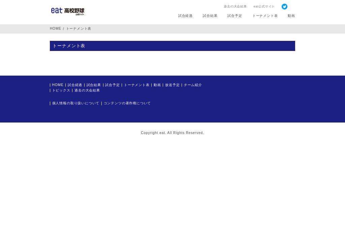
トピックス (61, 90)
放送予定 (172, 85)
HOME (55, 28)
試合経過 (185, 16)
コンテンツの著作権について (127, 103)
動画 (291, 16)
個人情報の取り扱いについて (76, 103)
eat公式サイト (264, 6)
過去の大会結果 (235, 6)
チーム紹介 (193, 85)
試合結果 (210, 16)
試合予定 (234, 16)
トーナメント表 (265, 16)
